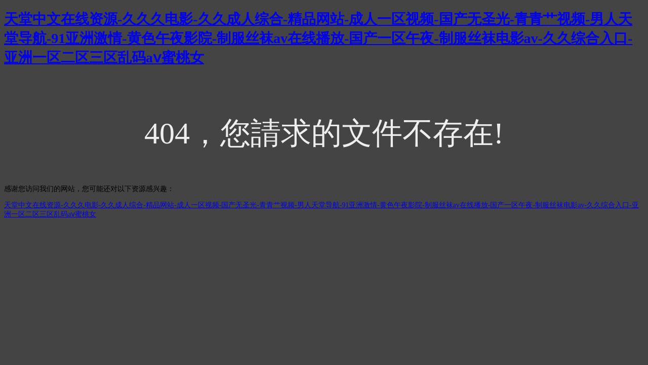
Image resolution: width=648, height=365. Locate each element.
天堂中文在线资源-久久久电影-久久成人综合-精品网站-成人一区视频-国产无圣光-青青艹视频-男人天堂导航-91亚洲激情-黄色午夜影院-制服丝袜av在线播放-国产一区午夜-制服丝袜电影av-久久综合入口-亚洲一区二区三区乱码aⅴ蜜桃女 (318, 38)
